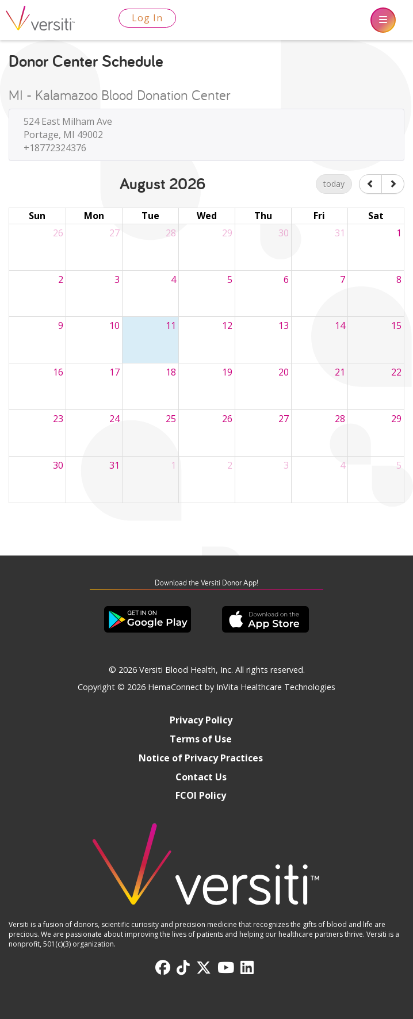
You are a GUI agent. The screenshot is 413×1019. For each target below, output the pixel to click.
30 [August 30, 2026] (58, 465)
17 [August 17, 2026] (114, 372)
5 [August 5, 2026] (229, 279)
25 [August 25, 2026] (171, 418)
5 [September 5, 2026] (398, 465)
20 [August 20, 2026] (283, 372)
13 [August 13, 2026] (283, 325)
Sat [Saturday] (376, 215)
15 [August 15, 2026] (396, 325)
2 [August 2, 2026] (60, 279)
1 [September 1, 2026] (173, 465)
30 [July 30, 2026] (283, 233)
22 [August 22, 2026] (396, 372)
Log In (147, 18)
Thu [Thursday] (263, 215)
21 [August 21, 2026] (340, 372)
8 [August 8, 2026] (398, 279)
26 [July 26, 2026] (58, 233)
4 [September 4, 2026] (342, 465)
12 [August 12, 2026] (227, 325)
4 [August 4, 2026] (173, 279)
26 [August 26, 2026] (227, 418)
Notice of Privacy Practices (201, 758)
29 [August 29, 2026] (396, 418)
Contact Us (201, 777)
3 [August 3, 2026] (117, 279)
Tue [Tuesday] (150, 215)
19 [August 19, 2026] (227, 372)
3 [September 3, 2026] (286, 465)
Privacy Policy (201, 720)
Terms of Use (201, 739)
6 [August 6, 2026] (286, 279)
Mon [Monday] (94, 215)
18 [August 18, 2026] (171, 372)
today (334, 183)
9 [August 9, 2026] (60, 325)
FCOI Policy (200, 795)
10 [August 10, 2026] (114, 325)
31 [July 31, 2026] (340, 233)
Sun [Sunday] (37, 215)
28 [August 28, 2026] (340, 418)
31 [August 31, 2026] (114, 465)
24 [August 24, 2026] (114, 418)
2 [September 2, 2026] (229, 465)
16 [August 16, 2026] (58, 372)
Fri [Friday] (319, 215)
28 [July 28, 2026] (171, 233)
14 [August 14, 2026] (340, 325)
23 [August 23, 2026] (58, 418)
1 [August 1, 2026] (398, 233)
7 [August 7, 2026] (342, 279)
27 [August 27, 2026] (283, 418)
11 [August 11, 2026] (171, 325)
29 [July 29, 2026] (227, 233)
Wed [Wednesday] (207, 215)
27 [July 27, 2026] (114, 233)
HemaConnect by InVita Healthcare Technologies (241, 686)
